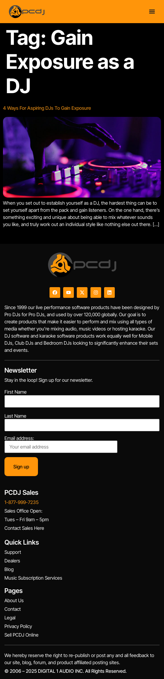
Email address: (60, 444)
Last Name (15, 416)
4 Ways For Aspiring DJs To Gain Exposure (47, 108)
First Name (15, 391)
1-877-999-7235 (21, 502)
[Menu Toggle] (152, 11)
